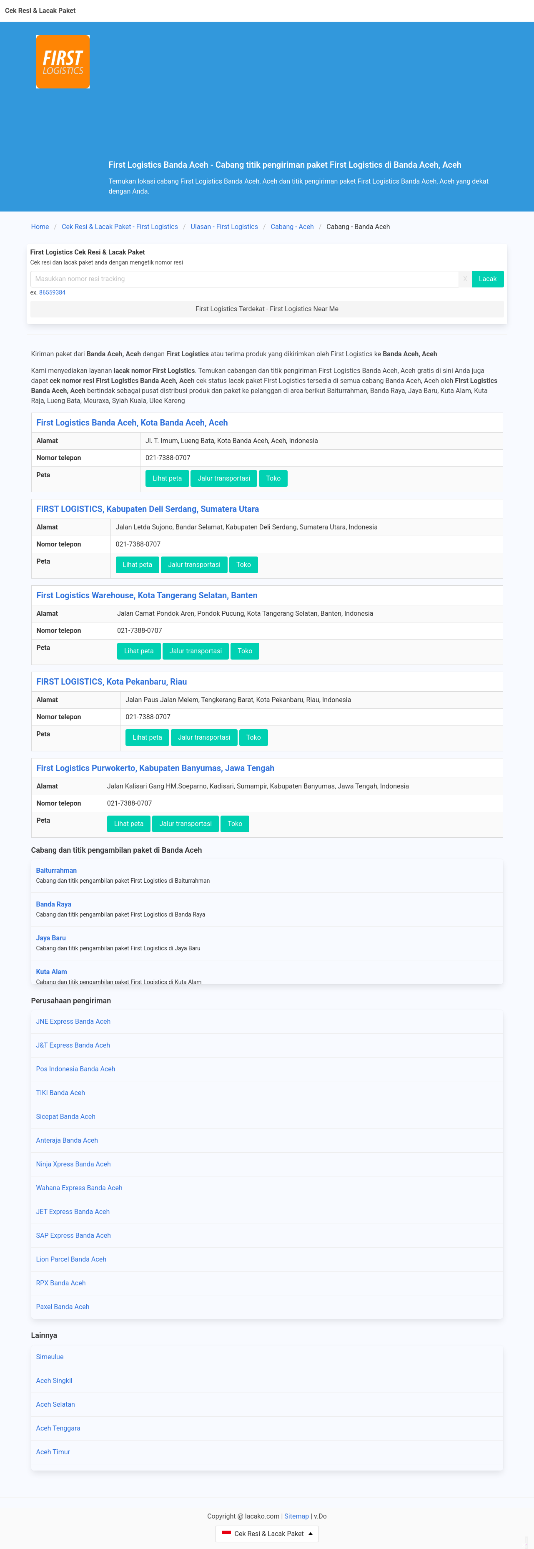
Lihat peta (167, 478)
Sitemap (296, 1516)
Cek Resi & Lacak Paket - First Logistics (120, 227)
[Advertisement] (308, 97)
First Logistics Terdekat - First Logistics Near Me (267, 309)
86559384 (52, 292)
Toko (273, 478)
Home (40, 227)
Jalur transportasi (224, 478)
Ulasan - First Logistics (224, 227)
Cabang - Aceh (292, 227)
